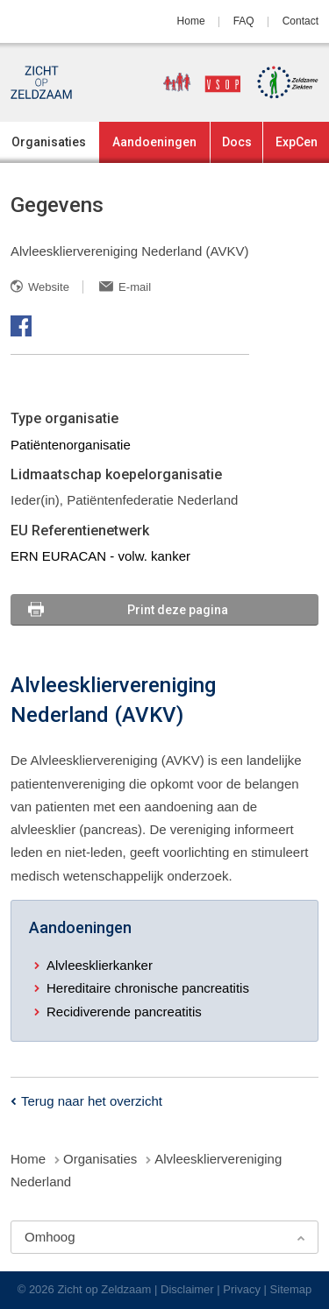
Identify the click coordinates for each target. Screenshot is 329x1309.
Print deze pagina (177, 610)
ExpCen (296, 142)
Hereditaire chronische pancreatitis (147, 987)
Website (48, 287)
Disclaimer (187, 1289)
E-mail (134, 287)
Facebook (21, 325)
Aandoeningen (154, 142)
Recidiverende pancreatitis (124, 1011)
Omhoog (50, 1236)
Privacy (242, 1289)
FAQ (243, 21)
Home (191, 21)
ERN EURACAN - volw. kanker (100, 555)
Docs (237, 142)
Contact (300, 21)
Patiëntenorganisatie (71, 444)
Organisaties (48, 142)
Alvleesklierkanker (99, 965)
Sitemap (291, 1289)
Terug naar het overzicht (91, 1100)
